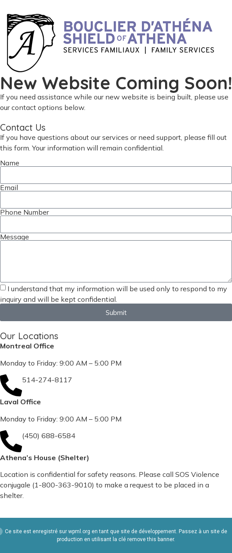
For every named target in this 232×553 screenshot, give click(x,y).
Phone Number (24, 212)
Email (9, 187)
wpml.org (79, 531)
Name (9, 162)
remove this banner (150, 539)
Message (14, 236)
